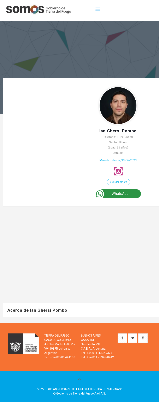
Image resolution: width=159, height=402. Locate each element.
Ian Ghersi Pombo (118, 130)
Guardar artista (118, 182)
